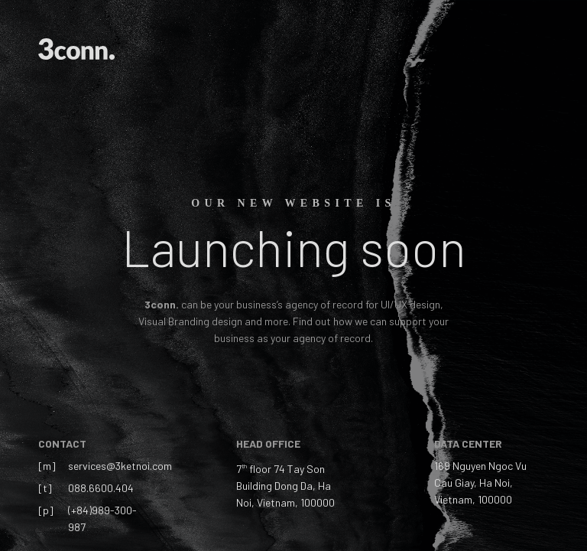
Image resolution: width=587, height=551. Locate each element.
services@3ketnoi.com (120, 465)
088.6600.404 (101, 487)
